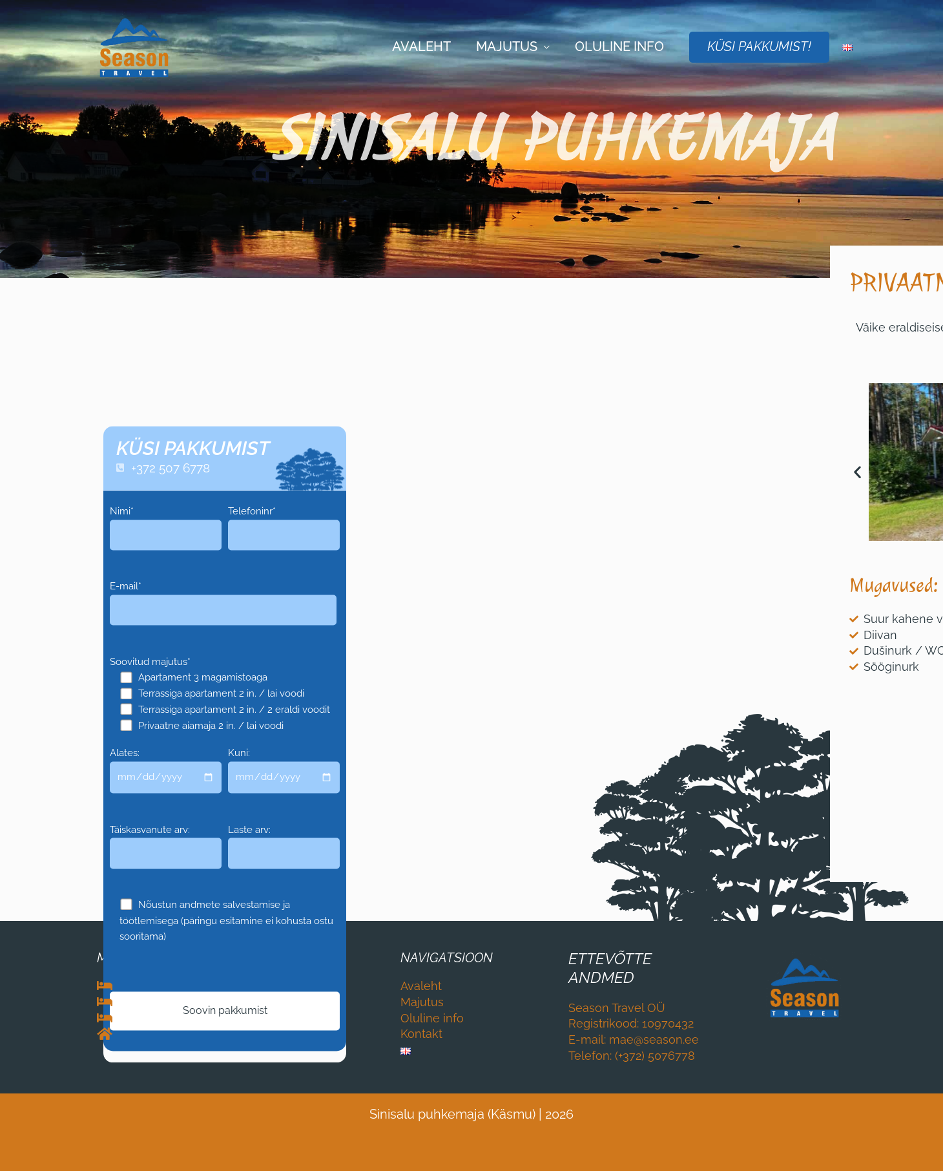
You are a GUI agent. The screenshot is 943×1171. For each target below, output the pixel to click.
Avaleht (421, 46)
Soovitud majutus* (150, 888)
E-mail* (223, 830)
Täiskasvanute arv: (166, 1073)
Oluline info (619, 46)
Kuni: (284, 997)
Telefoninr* (284, 754)
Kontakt (421, 1033)
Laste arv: (284, 1073)
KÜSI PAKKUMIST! (759, 46)
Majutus (506, 46)
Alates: (166, 997)
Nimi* (166, 754)
